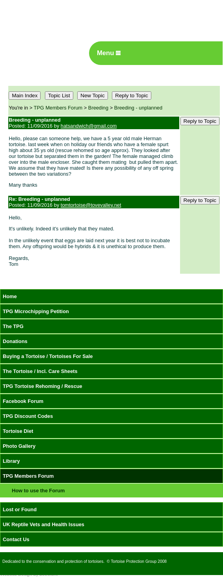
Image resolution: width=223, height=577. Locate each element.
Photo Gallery (19, 446)
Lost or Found (20, 509)
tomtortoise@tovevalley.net (91, 205)
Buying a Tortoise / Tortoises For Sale (48, 356)
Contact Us (16, 539)
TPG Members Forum (58, 108)
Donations (15, 341)
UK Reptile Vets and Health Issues (43, 524)
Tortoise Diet (18, 431)
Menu (109, 53)
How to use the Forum (38, 491)
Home (10, 296)
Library (11, 461)
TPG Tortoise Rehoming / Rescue (42, 386)
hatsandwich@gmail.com (89, 126)
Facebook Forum (23, 401)
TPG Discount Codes (28, 416)
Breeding (98, 108)
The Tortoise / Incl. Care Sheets (40, 371)
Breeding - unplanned (138, 108)
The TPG (13, 326)
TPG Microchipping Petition (36, 311)
